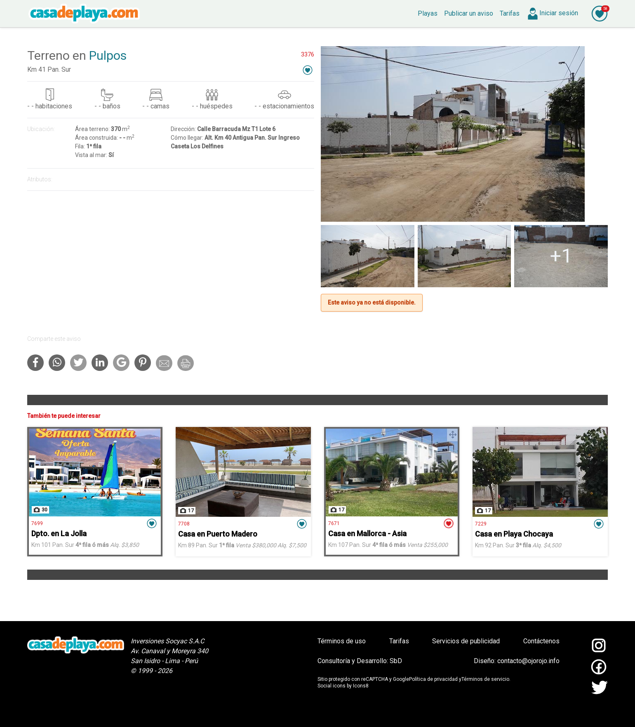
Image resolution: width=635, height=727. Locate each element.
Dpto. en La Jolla (59, 533)
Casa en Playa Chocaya (514, 534)
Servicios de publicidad (466, 641)
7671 (334, 523)
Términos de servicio (485, 679)
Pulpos (108, 55)
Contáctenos (541, 641)
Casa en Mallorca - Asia (367, 533)
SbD (396, 661)
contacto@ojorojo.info (528, 661)
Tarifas (399, 641)
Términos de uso (342, 641)
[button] (307, 70)
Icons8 (361, 686)
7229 (481, 524)
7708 (184, 524)
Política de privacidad (433, 679)
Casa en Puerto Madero (217, 534)
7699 (37, 523)
